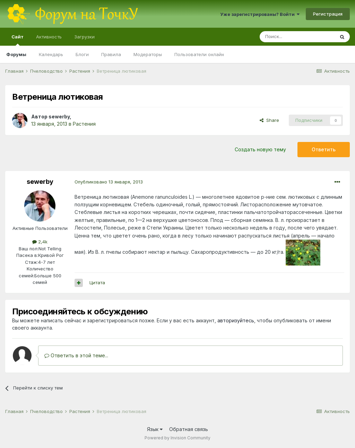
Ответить (324, 149)
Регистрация (328, 14)
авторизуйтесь (235, 320)
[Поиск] (297, 36)
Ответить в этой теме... (76, 355)
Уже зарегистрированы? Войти (260, 14)
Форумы (16, 54)
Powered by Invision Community (177, 437)
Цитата (97, 282)
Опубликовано (109, 182)
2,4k (39, 241)
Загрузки (84, 36)
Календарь (51, 54)
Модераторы (147, 54)
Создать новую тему (260, 149)
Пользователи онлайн (199, 54)
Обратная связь (188, 429)
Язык (155, 429)
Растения (84, 124)
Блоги (82, 54)
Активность (49, 36)
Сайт (17, 40)
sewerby (59, 116)
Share (269, 120)
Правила (111, 54)
